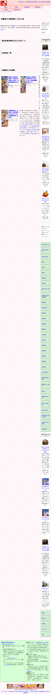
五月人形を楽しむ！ (45, 250)
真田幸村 (44, 356)
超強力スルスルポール (45, 588)
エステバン (44, 629)
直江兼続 (44, 366)
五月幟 (24, 125)
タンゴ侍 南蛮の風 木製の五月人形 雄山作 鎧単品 (45, 95)
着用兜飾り (37, 7)
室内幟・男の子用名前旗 (45, 296)
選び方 (43, 391)
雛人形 (32, 133)
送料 (35, 654)
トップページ (3, 11)
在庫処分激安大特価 (45, 378)
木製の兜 (44, 283)
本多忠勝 (44, 345)
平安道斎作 (44, 307)
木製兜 (6, 9)
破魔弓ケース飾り (45, 385)
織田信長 (44, 313)
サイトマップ (4, 691)
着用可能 (44, 278)
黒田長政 (44, 350)
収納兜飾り (27, 7)
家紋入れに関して (45, 404)
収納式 (43, 272)
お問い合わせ (45, 410)
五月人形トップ (45, 244)
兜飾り (16, 7)
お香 (43, 634)
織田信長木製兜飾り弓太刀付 (45, 169)
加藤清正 (44, 361)
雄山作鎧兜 (16, 9)
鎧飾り (6, 7)
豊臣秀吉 (13, 25)
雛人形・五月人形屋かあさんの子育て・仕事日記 (23, 691)
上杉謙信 (44, 334)
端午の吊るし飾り (45, 289)
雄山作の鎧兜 (45, 256)
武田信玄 (44, 340)
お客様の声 (44, 429)
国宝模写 (44, 302)
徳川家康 (44, 323)
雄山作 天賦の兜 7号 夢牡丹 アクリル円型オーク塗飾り (45, 449)
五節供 (37, 120)
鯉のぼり (44, 618)
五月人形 (9, 11)
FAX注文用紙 (9, 664)
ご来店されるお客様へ (45, 423)
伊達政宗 (44, 318)
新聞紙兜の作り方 (45, 397)
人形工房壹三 (45, 372)
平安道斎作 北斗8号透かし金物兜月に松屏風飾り (45, 54)
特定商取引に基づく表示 (45, 416)
